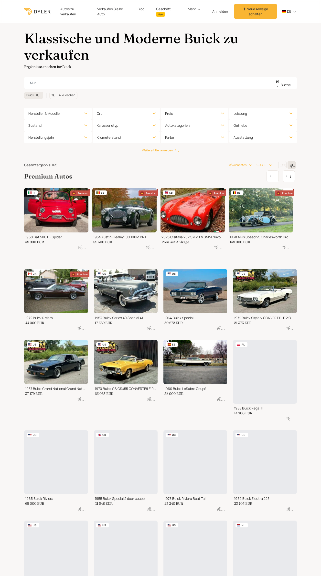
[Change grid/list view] (282, 165)
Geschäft (163, 12)
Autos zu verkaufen (68, 11)
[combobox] (160, 83)
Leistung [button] (240, 113)
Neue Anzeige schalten (255, 11)
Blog (141, 9)
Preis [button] (169, 113)
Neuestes (237, 165)
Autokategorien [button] (177, 125)
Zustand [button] (35, 125)
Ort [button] (99, 113)
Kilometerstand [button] (109, 137)
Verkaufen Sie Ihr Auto (110, 11)
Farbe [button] (169, 137)
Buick (33, 95)
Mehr (192, 9)
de (286, 11)
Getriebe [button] (240, 125)
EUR (262, 165)
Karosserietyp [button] (107, 125)
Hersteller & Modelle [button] (44, 113)
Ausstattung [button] (243, 137)
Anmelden (220, 11)
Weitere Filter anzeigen (160, 150)
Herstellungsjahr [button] (41, 137)
